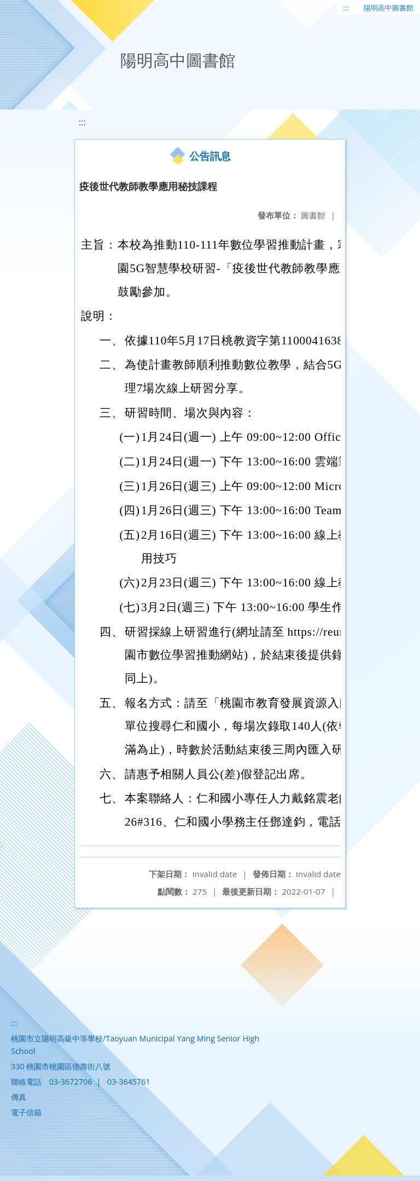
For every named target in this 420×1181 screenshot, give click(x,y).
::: (346, 8)
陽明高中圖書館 (388, 8)
